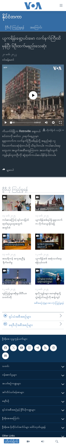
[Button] (8, 170)
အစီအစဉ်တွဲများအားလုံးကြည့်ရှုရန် (49, 303)
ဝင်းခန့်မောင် (8, 59)
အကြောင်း (36, 27)
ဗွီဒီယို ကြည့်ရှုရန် (14, 27)
